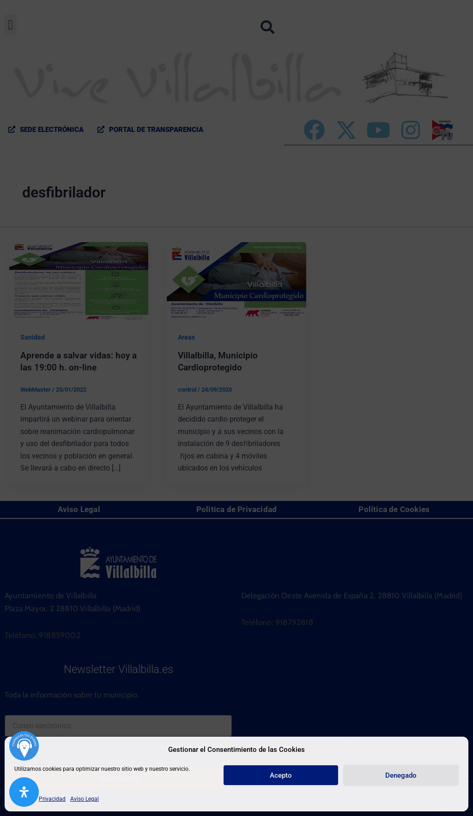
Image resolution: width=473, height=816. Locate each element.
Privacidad (52, 799)
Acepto (281, 775)
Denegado (401, 775)
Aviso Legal (84, 799)
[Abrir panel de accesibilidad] (24, 792)
